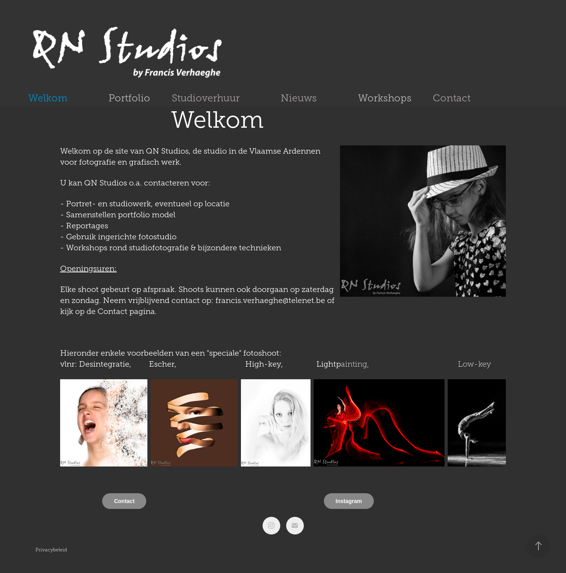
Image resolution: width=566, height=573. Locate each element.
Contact (451, 98)
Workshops (385, 98)
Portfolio (129, 98)
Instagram (349, 501)
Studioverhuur (206, 98)
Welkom (48, 98)
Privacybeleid (51, 550)
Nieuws (299, 98)
